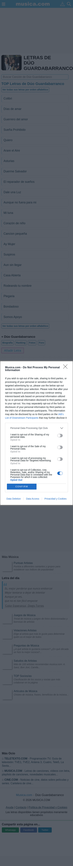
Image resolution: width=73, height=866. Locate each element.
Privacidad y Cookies (55, 498)
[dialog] (36, 433)
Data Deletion (13, 498)
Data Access (32, 498)
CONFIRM (21, 486)
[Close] (66, 367)
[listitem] (36, 428)
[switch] (60, 435)
